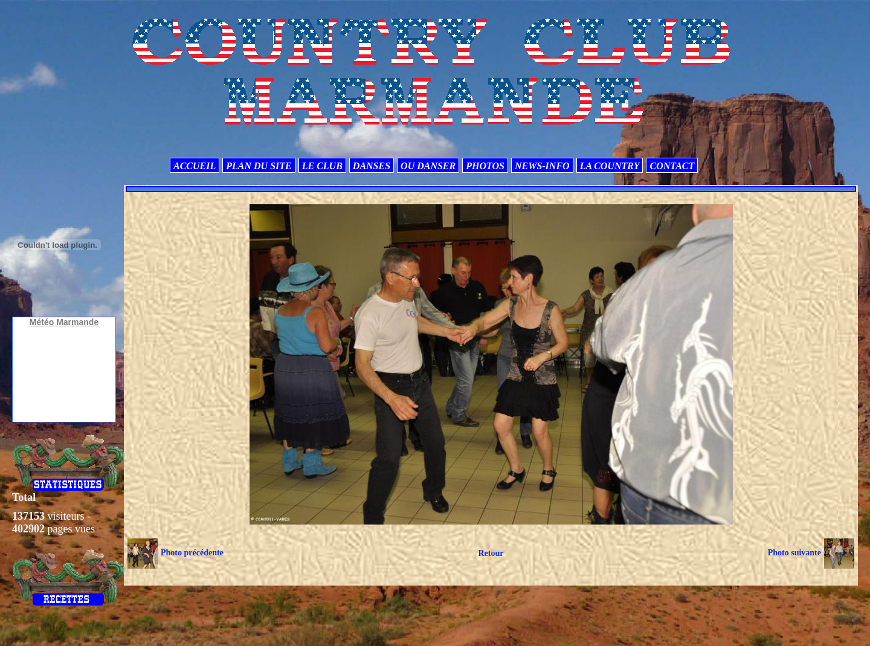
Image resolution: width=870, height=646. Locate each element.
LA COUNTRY (610, 166)
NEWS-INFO (542, 166)
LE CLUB (322, 166)
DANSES (371, 166)
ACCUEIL (194, 166)
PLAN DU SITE (258, 166)
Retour (490, 553)
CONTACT (671, 166)
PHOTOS (485, 166)
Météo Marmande (64, 322)
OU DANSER (428, 166)
